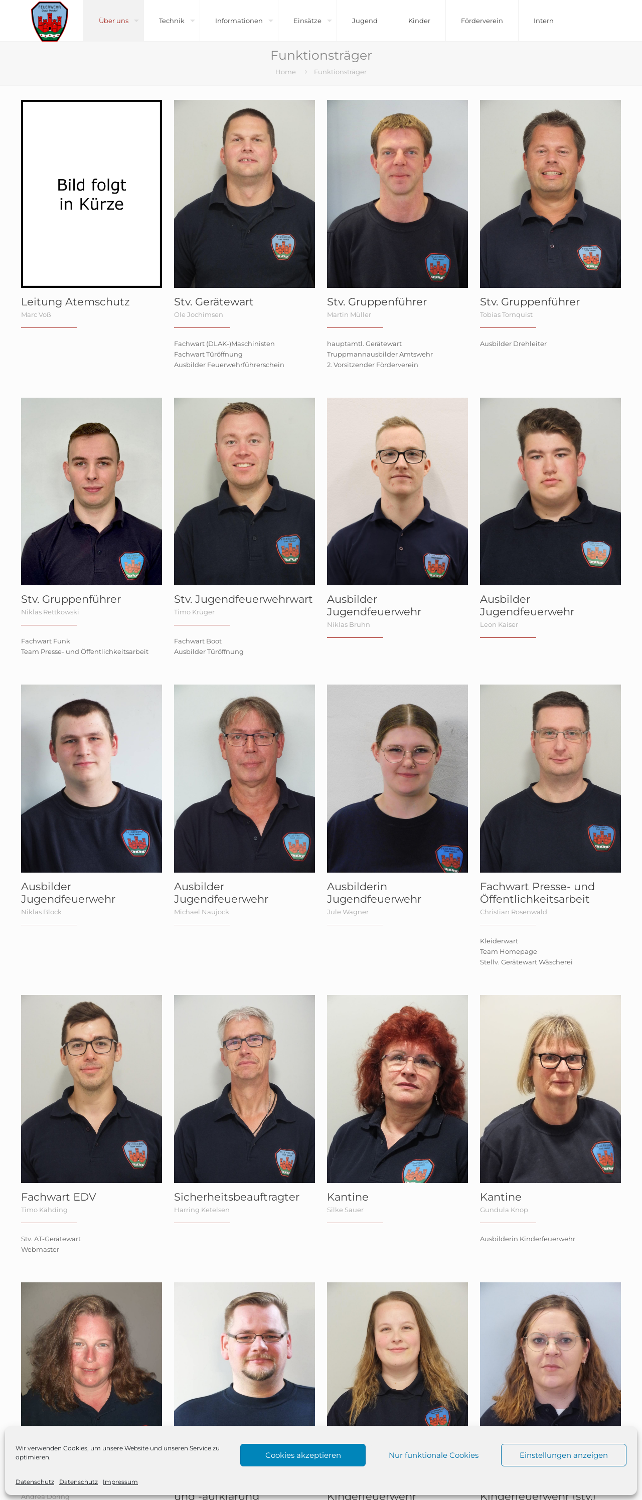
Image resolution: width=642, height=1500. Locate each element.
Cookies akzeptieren (303, 1455)
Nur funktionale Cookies (433, 1455)
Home (285, 72)
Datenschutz (35, 1481)
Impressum (120, 1481)
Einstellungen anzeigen (564, 1455)
